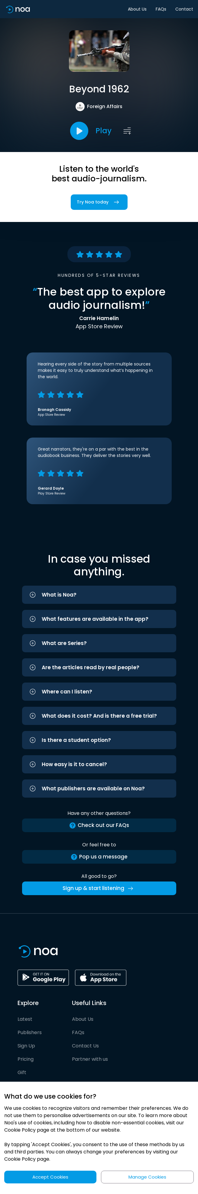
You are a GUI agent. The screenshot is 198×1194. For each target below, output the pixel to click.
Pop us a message (99, 857)
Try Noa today (99, 202)
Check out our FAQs (99, 825)
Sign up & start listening (99, 888)
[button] (99, 594)
